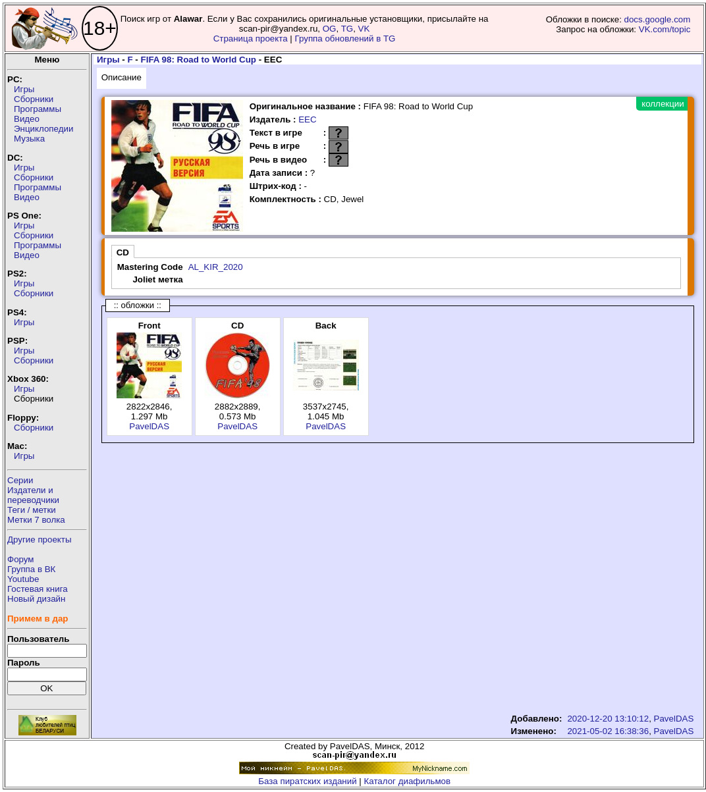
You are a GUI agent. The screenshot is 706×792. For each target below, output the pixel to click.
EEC (307, 119)
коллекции (662, 104)
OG (330, 29)
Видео (27, 119)
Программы (37, 109)
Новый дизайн (36, 599)
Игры (24, 89)
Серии (20, 480)
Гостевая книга (37, 589)
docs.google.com (657, 19)
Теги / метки (31, 510)
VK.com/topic (665, 29)
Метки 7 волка (36, 520)
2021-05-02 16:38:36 (608, 731)
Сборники (33, 99)
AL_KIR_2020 (215, 267)
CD (123, 252)
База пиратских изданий (307, 781)
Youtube (23, 579)
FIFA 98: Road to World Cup (198, 60)
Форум (20, 559)
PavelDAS (149, 426)
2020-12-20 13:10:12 (608, 719)
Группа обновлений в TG (345, 38)
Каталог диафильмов (407, 781)
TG (347, 29)
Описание (121, 77)
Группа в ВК (31, 569)
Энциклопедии (43, 129)
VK (364, 29)
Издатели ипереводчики (33, 495)
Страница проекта (250, 38)
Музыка (29, 139)
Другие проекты (39, 539)
